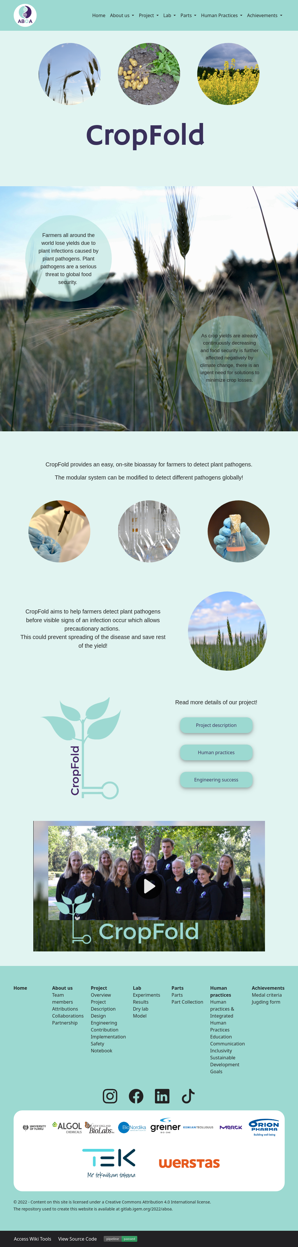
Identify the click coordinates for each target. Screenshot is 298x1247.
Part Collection (187, 1002)
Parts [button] (186, 15)
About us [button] (120, 15)
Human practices (216, 752)
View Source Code (77, 1239)
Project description (216, 725)
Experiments (146, 995)
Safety (97, 1043)
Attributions (65, 1009)
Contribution (104, 1030)
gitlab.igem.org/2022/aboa (146, 1209)
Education (221, 1037)
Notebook (101, 1050)
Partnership (65, 1023)
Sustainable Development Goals (225, 1064)
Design (98, 1016)
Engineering (104, 1023)
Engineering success (216, 780)
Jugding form (266, 1002)
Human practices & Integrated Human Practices (222, 1016)
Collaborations (68, 1016)
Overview (101, 995)
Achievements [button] (263, 15)
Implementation (108, 1037)
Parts (177, 995)
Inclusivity (221, 1050)
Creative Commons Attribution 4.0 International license (157, 1202)
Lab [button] (167, 15)
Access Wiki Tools (32, 1239)
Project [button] (147, 15)
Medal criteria (267, 995)
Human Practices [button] (220, 15)
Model (140, 1016)
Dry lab (141, 1009)
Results (141, 1002)
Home (99, 15)
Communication (227, 1043)
